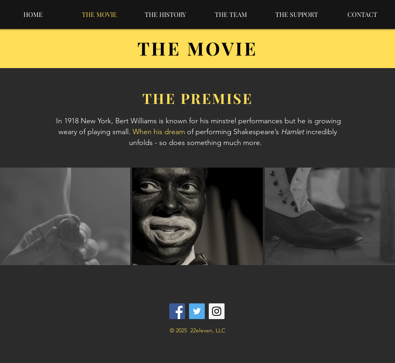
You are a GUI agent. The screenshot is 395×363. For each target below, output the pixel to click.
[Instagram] (217, 311)
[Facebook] (177, 311)
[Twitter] (197, 311)
